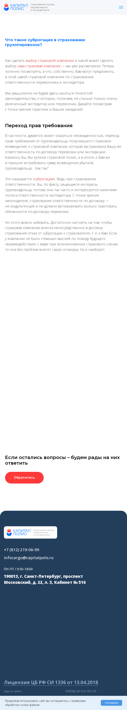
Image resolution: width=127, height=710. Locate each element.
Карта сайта (12, 691)
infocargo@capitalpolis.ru (29, 557)
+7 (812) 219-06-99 (21, 549)
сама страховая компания (38, 66)
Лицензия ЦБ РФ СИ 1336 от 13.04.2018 (51, 682)
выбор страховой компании (50, 60)
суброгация (44, 179)
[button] (24, 478)
